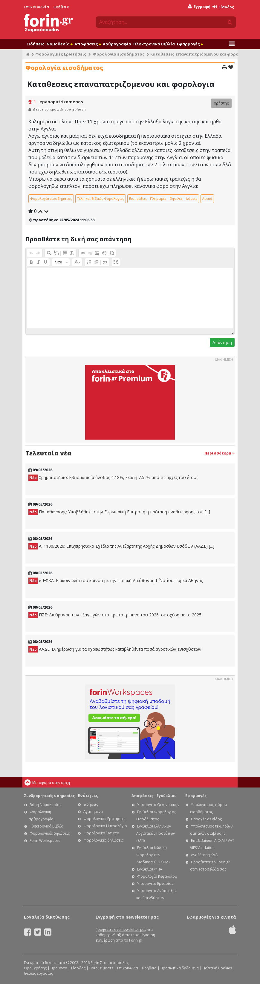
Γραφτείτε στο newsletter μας (121, 929)
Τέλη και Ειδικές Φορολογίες (100, 198)
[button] (31, 253)
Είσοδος (223, 7)
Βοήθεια (61, 7)
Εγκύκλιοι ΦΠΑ (149, 869)
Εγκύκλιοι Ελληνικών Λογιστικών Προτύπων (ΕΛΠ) (155, 833)
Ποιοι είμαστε (101, 968)
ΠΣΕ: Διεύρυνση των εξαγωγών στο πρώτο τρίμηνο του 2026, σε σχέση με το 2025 (114, 615)
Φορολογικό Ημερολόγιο (105, 825)
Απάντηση (222, 342)
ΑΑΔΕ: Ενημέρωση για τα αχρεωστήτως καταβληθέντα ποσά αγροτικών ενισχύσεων (114, 649)
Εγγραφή (199, 6)
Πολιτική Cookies (217, 968)
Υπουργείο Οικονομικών (158, 804)
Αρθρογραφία (117, 44)
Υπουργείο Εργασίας (155, 883)
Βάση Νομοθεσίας (45, 804)
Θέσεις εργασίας (38, 973)
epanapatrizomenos (61, 102)
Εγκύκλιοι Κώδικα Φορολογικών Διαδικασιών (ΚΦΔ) (152, 855)
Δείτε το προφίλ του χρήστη (59, 109)
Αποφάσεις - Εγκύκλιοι (153, 795)
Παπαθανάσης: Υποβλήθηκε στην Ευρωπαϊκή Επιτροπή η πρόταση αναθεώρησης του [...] (119, 512)
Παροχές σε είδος (206, 819)
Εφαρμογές (190, 44)
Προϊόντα (59, 968)
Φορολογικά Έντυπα (101, 833)
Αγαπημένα (93, 811)
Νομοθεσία (59, 44)
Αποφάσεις (87, 44)
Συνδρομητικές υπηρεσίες (49, 795)
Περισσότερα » (219, 453)
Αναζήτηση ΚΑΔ (204, 854)
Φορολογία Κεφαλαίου (157, 876)
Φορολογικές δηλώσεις (50, 833)
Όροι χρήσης (35, 968)
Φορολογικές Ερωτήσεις (60, 54)
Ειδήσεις (36, 44)
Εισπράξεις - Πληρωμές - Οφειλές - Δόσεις (163, 198)
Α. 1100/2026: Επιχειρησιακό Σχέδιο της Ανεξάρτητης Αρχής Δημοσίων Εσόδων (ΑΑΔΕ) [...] (121, 546)
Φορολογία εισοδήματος (119, 54)
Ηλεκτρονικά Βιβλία (154, 44)
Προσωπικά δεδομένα (179, 968)
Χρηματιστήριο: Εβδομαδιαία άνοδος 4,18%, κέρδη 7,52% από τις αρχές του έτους (113, 478)
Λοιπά (207, 198)
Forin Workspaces (45, 840)
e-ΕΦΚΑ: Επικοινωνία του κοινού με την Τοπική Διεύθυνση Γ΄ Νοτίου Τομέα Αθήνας (115, 581)
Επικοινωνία (36, 7)
